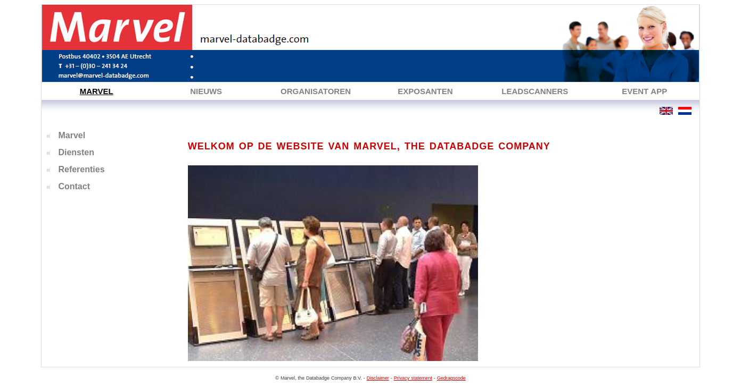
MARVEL (96, 91)
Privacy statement (413, 378)
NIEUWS (206, 91)
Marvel (71, 135)
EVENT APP (644, 91)
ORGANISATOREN (316, 91)
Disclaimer (378, 378)
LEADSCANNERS (534, 91)
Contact (74, 186)
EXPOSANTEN (425, 91)
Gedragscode (451, 378)
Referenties (81, 169)
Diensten (76, 152)
